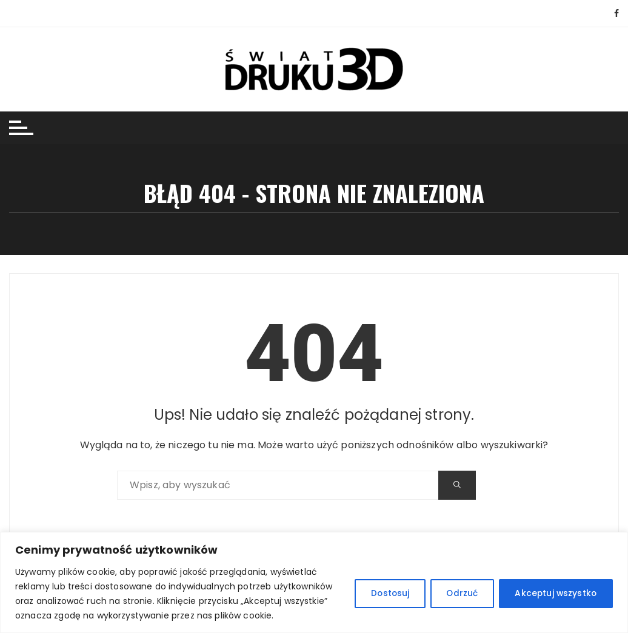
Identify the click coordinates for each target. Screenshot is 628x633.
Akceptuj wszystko (553, 594)
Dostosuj (379, 594)
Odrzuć (456, 594)
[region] (314, 582)
